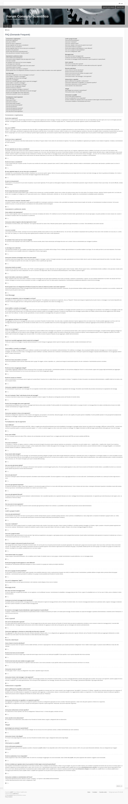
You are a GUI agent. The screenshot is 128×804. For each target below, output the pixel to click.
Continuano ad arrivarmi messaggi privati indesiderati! (77, 57)
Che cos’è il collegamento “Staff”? (73, 51)
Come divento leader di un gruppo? (73, 46)
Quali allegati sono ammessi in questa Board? (76, 90)
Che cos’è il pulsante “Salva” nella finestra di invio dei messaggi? (21, 91)
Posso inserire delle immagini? (13, 103)
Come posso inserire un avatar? (13, 67)
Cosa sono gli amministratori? (72, 40)
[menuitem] (6, 797)
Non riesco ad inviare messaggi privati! (74, 56)
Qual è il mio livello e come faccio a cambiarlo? (17, 68)
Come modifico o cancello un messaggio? (16, 76)
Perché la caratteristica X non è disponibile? (75, 98)
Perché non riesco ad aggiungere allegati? (16, 86)
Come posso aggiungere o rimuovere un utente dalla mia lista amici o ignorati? (83, 65)
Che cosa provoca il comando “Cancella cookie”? (17, 53)
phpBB (11, 792)
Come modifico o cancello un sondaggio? (15, 83)
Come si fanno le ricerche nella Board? (74, 70)
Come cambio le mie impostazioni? (14, 57)
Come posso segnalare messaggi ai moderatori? (17, 89)
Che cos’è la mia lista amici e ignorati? (74, 63)
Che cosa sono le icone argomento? (14, 111)
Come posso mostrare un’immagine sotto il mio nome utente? (20, 65)
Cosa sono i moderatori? (71, 42)
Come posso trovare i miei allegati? (73, 92)
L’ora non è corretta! (10, 60)
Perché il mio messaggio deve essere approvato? (17, 92)
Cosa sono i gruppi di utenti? (72, 43)
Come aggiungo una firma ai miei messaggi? (16, 78)
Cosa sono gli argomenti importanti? (14, 108)
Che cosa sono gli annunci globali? (14, 105)
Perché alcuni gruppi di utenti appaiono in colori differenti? (78, 48)
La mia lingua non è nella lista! (13, 64)
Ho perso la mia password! (12, 50)
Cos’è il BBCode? (10, 98)
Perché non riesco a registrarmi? (13, 43)
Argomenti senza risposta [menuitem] (109, 7)
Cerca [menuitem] (9, 26)
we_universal (9, 795)
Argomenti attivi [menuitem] (120, 7)
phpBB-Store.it (16, 793)
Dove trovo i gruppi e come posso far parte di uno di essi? (78, 45)
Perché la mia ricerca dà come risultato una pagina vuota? (78, 73)
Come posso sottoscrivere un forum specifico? (76, 84)
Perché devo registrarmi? (12, 40)
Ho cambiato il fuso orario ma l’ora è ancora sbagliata (18, 62)
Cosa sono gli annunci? (11, 106)
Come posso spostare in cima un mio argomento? (17, 94)
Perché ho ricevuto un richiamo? (13, 87)
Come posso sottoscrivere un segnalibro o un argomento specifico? (81, 82)
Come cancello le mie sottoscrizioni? (73, 85)
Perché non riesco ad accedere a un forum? (16, 84)
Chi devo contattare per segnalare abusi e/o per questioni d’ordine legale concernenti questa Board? (88, 99)
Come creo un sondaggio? (12, 79)
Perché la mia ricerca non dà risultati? (74, 71)
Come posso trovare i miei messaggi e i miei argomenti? (78, 76)
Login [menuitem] (121, 3)
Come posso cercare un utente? (72, 74)
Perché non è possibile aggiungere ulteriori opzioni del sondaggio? (21, 81)
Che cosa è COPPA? (11, 42)
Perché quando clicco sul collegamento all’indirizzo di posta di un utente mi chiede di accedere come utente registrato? (34, 70)
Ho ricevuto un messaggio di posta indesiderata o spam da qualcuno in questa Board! (85, 59)
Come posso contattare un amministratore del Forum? (77, 101)
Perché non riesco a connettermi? (14, 46)
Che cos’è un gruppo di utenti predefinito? (75, 50)
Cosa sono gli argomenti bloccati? (14, 109)
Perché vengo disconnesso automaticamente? (17, 51)
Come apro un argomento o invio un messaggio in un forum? (20, 75)
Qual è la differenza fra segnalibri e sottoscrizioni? (76, 81)
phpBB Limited (42, 748)
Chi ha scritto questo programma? (73, 96)
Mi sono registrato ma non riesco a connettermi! (17, 45)
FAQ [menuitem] (5, 26)
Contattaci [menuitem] (94, 792)
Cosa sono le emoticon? (11, 101)
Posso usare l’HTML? (11, 100)
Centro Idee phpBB (68, 757)
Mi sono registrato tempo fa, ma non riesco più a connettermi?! (20, 48)
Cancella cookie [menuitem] (103, 792)
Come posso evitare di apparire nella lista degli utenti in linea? (20, 59)
